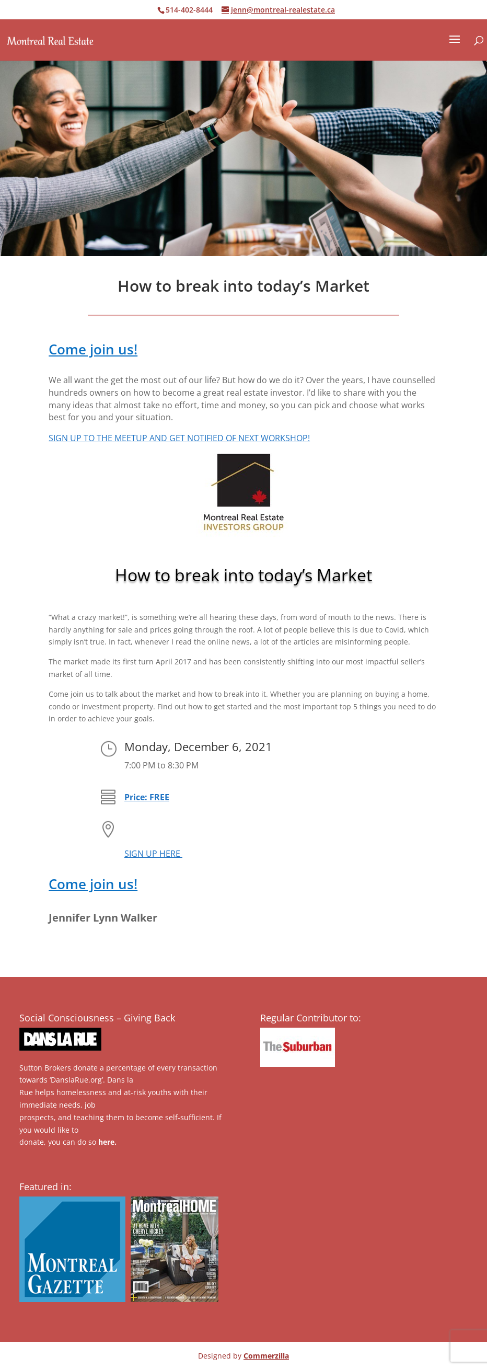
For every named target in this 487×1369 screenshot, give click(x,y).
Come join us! (93, 349)
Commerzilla (266, 1356)
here (106, 1142)
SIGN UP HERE (153, 853)
